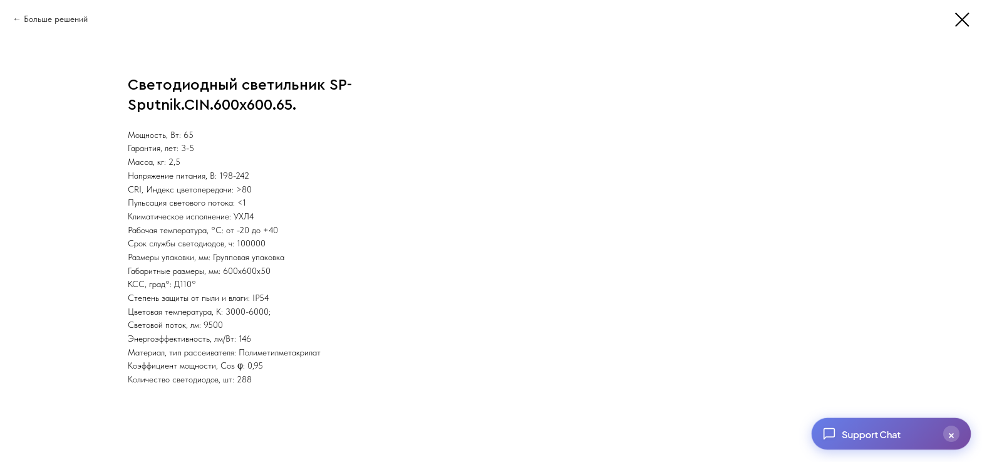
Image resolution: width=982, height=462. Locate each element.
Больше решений (56, 19)
